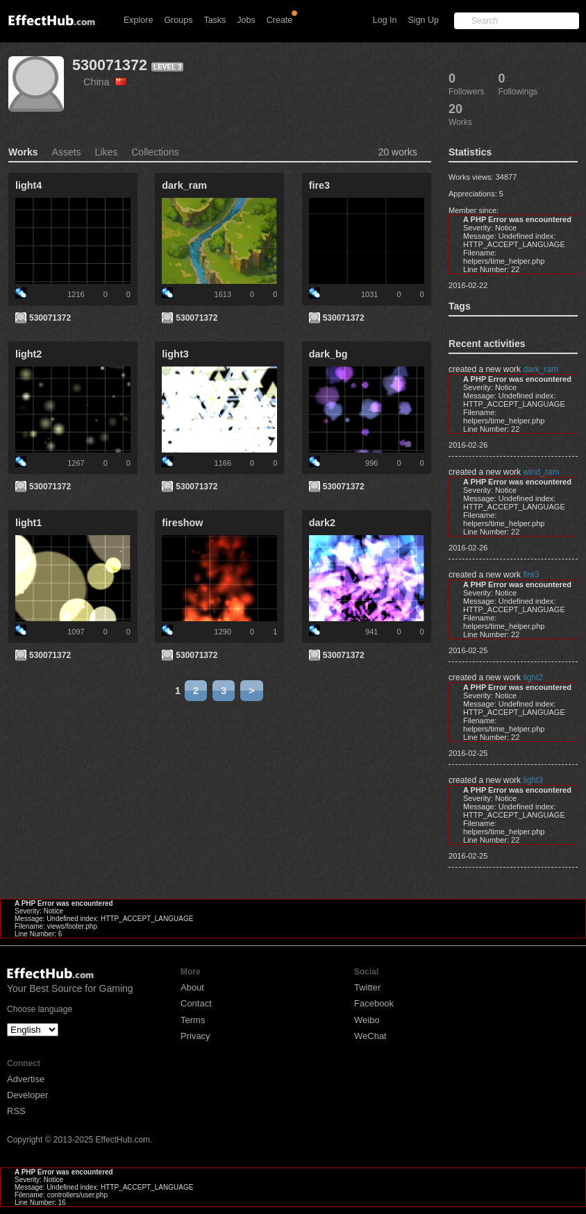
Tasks (214, 20)
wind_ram (541, 472)
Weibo (367, 1020)
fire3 (531, 575)
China (104, 81)
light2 (533, 677)
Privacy (195, 1036)
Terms (193, 1020)
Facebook (374, 1003)
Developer (27, 1095)
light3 (533, 780)
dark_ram (540, 369)
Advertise (25, 1079)
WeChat (370, 1036)
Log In (385, 20)
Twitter (367, 987)
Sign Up (423, 20)
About (192, 987)
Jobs (246, 20)
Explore (138, 20)
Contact (196, 1003)
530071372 (109, 65)
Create (280, 20)
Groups (178, 20)
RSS (16, 1111)
